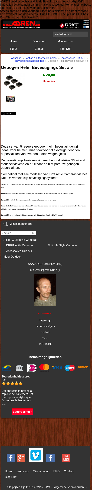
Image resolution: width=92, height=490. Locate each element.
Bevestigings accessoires (29, 60)
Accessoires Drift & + (19, 251)
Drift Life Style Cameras (63, 245)
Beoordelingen (22, 411)
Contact (39, 48)
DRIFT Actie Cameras (19, 245)
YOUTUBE (45, 343)
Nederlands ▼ (63, 34)
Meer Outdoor (12, 256)
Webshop (39, 41)
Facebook (45, 332)
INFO (13, 48)
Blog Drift (65, 48)
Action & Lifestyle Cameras (20, 239)
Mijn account (65, 41)
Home (13, 41)
